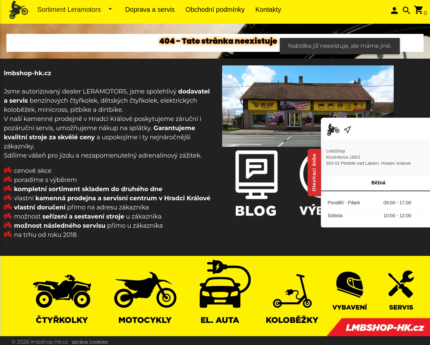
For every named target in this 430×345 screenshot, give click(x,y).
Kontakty (268, 9)
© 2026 (20, 342)
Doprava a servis (150, 9)
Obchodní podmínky (215, 9)
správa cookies (90, 342)
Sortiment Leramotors (75, 9)
